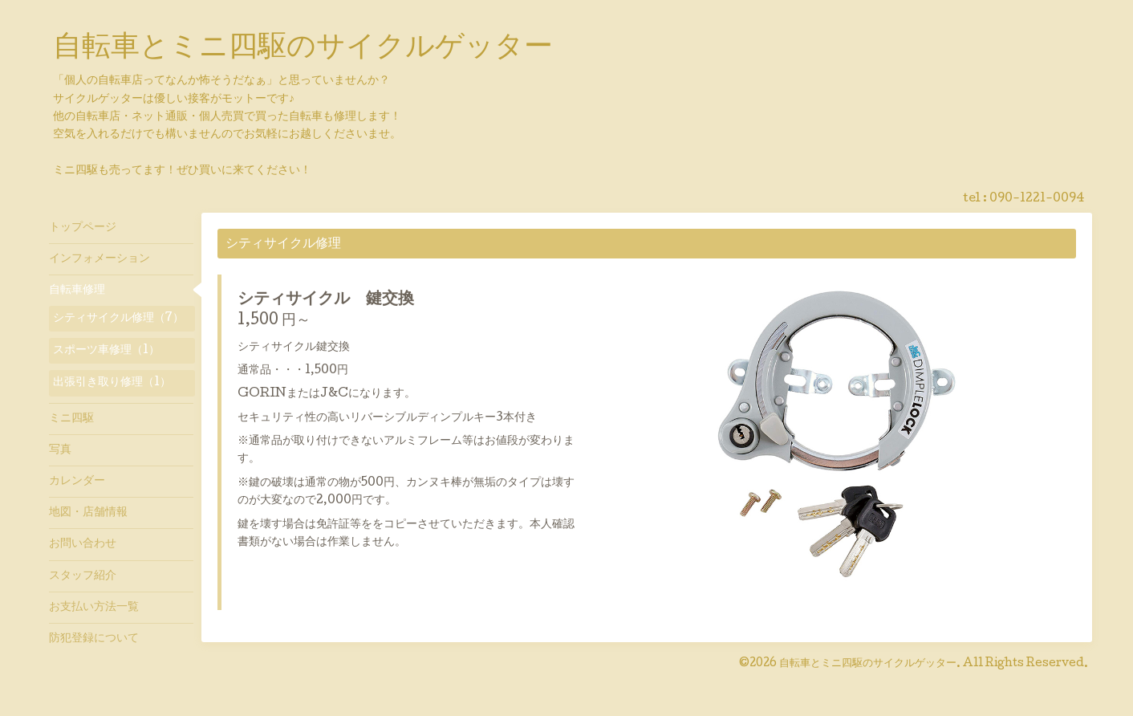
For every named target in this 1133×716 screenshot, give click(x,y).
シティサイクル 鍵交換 (326, 300)
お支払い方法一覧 (94, 607)
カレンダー (77, 481)
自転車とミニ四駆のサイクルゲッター (303, 49)
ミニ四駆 (71, 419)
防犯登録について (94, 639)
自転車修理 (77, 290)
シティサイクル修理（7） (118, 318)
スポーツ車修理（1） (106, 350)
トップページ (82, 228)
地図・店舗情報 (88, 512)
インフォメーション (99, 259)
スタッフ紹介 (82, 576)
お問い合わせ (82, 544)
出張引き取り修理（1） (112, 382)
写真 (60, 450)
